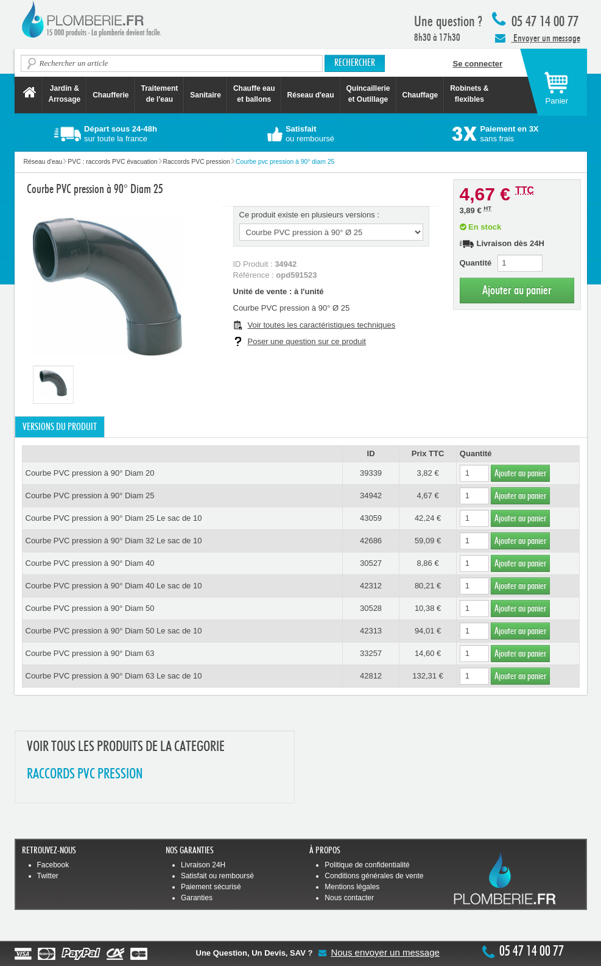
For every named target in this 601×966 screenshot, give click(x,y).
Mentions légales (352, 887)
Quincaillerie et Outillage (368, 94)
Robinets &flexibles (469, 94)
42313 (371, 630)
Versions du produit (60, 427)
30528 (371, 608)
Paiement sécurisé (211, 887)
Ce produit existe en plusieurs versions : (309, 214)
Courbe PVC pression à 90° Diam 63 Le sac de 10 (114, 675)
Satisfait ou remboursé (217, 876)
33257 (371, 653)
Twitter (47, 876)
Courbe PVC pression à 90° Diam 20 (90, 473)
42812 (371, 675)
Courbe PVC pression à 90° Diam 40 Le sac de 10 (114, 585)
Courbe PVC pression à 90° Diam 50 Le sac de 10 (114, 630)
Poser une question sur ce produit (307, 341)
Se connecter (478, 63)
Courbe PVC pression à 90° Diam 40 (90, 563)
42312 (371, 585)
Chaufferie (110, 95)
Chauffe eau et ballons (254, 94)
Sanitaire (205, 95)
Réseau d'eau (310, 95)
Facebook (53, 865)
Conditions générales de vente (374, 876)
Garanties (197, 898)
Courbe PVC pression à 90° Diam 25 (90, 495)
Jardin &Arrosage (65, 94)
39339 (371, 473)
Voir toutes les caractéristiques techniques (322, 325)
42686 (371, 540)
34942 (371, 495)
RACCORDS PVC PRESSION (84, 774)
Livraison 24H (203, 865)
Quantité (476, 262)
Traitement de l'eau (159, 94)
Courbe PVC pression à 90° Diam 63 (90, 653)
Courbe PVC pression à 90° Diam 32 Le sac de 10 (114, 540)
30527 (371, 563)
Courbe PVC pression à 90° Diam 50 (90, 608)
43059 (371, 518)
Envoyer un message (537, 37)
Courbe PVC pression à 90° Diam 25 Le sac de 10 (114, 518)
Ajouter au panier (517, 290)
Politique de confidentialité (367, 865)
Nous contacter (349, 898)
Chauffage (420, 95)
